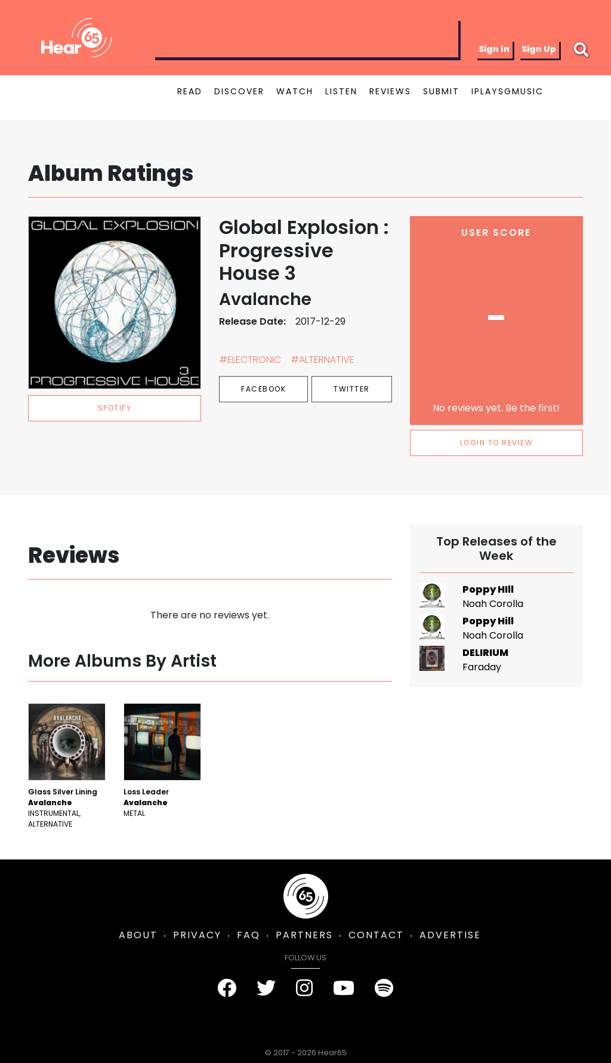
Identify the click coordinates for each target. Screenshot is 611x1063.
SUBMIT (441, 91)
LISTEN (341, 91)
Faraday (481, 667)
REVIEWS (390, 91)
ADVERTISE (450, 935)
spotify (115, 408)
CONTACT (376, 935)
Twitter (352, 389)
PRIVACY (197, 935)
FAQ (248, 935)
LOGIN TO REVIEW (496, 442)
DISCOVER (239, 91)
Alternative (50, 824)
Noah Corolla (492, 604)
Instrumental (53, 813)
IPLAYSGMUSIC (507, 91)
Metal (134, 813)
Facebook (263, 389)
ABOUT (138, 935)
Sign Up (538, 49)
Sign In (494, 49)
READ (189, 91)
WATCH (294, 91)
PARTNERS (304, 935)
